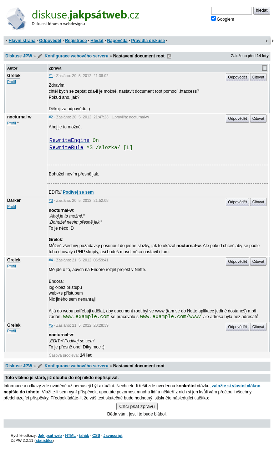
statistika (44, 440)
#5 (51, 325)
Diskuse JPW (18, 55)
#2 (51, 117)
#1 (51, 75)
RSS (169, 56)
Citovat (258, 77)
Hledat (96, 40)
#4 (51, 260)
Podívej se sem (78, 192)
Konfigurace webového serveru (76, 55)
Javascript (112, 435)
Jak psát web (50, 435)
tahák (84, 435)
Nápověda (117, 40)
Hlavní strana (22, 40)
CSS (96, 435)
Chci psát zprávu (136, 406)
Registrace (76, 40)
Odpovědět (50, 40)
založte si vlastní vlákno (236, 385)
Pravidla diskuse (148, 40)
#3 (51, 200)
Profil (11, 82)
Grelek (13, 75)
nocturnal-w (19, 116)
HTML (70, 435)
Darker (14, 200)
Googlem (222, 19)
